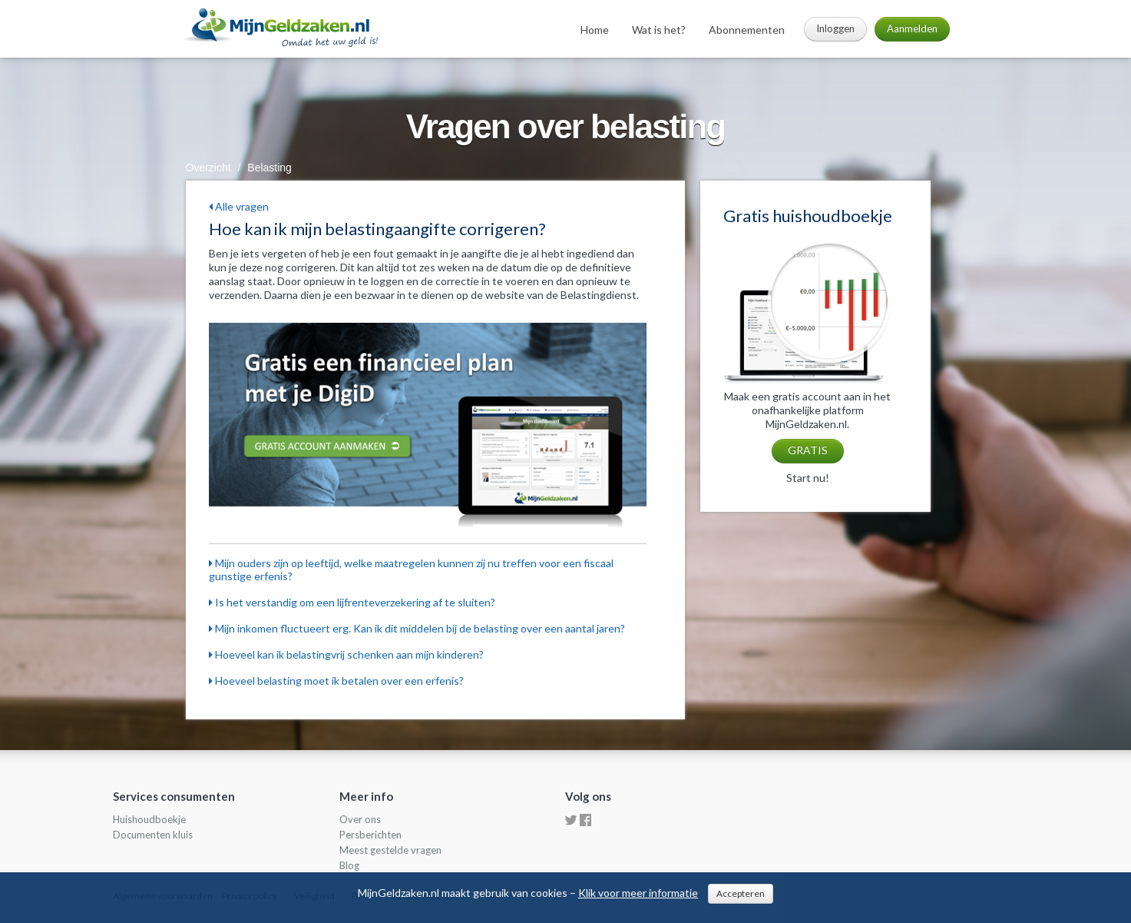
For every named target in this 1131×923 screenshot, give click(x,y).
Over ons (360, 819)
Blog (349, 865)
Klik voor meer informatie (638, 892)
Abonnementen (747, 29)
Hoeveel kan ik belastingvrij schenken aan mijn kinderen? (346, 654)
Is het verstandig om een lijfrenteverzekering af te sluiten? (352, 602)
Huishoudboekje (149, 819)
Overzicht (208, 167)
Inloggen (835, 28)
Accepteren (740, 893)
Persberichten (370, 834)
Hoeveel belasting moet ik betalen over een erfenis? (336, 680)
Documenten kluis (153, 834)
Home (594, 29)
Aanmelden (912, 28)
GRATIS (808, 450)
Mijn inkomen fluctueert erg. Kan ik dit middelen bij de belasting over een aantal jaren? (417, 628)
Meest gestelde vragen (390, 850)
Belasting (269, 167)
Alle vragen (239, 206)
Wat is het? (659, 29)
